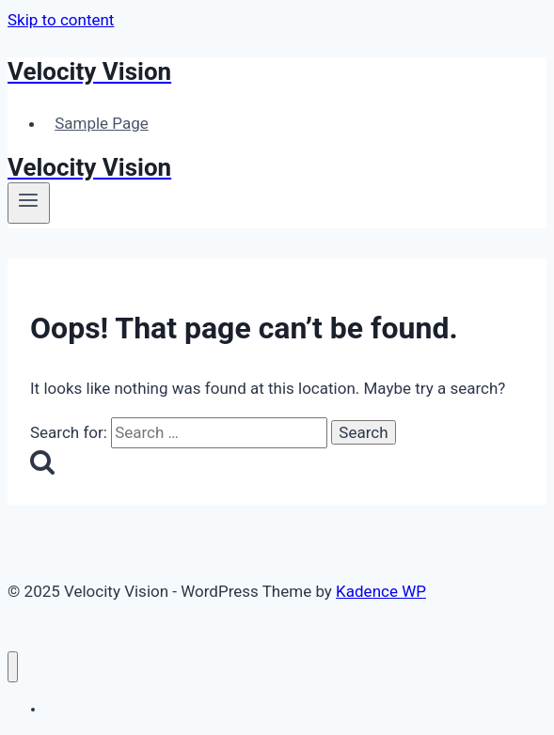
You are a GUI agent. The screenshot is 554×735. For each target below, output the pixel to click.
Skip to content (61, 19)
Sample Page (102, 123)
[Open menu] (29, 203)
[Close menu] (13, 666)
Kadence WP (381, 591)
